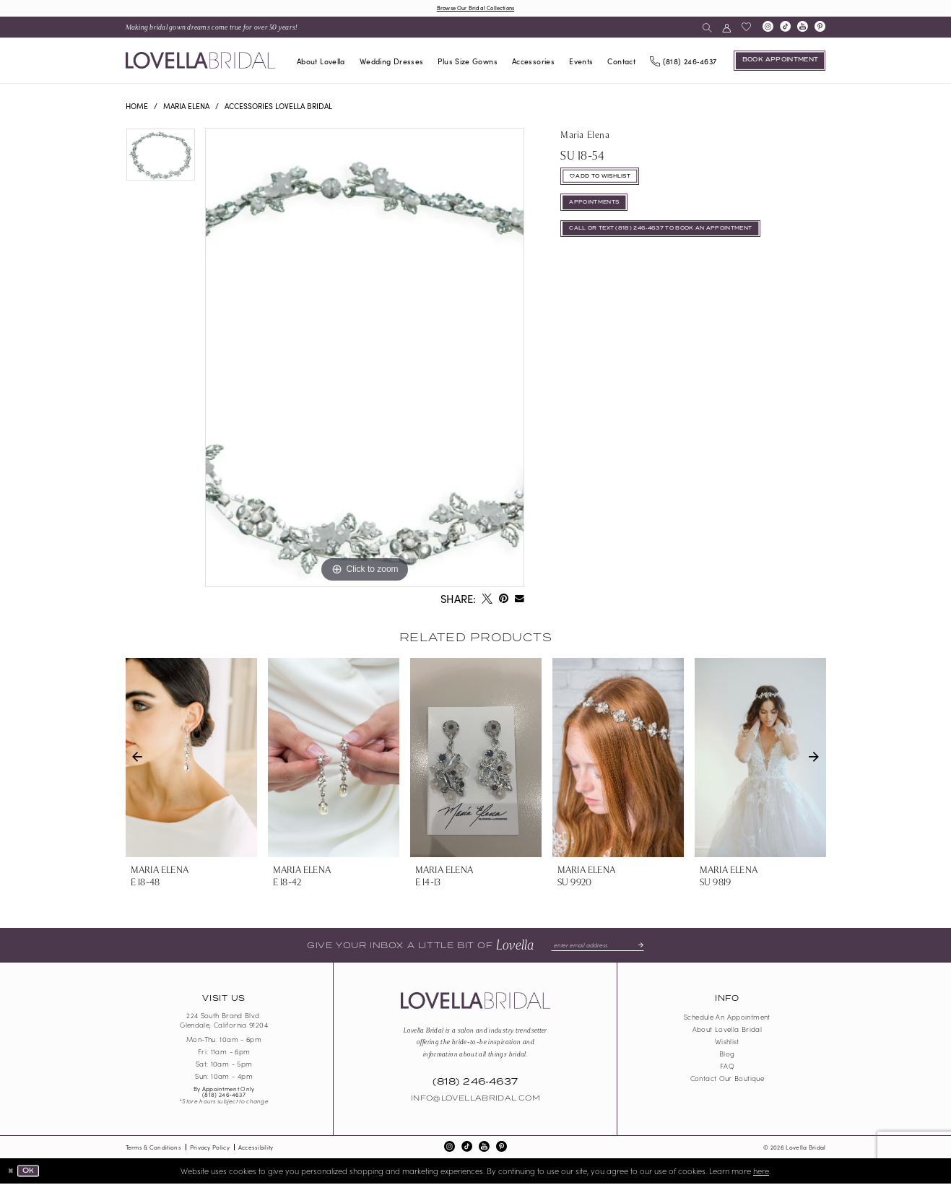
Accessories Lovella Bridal (278, 107)
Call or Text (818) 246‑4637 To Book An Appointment (676, 242)
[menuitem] (211, 28)
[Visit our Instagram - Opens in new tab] (767, 29)
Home (137, 107)
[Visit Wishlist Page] (747, 28)
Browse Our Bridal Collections (475, 8)
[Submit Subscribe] (644, 946)
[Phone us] (683, 62)
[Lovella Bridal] (201, 61)
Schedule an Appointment (727, 1018)
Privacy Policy (210, 1149)
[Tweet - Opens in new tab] (486, 601)
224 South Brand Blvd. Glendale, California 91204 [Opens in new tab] (224, 1021)
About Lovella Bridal (727, 1030)
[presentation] (191, 759)
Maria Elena (186, 107)
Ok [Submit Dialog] (32, 1172)
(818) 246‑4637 (224, 1096)
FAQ (727, 1067)
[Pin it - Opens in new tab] (503, 601)
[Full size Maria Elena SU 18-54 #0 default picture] (365, 359)
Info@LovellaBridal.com (475, 1100)
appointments (599, 211)
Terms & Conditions (153, 1149)
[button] (727, 28)
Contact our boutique (727, 1080)
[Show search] (706, 28)
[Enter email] (597, 946)
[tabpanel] (161, 161)
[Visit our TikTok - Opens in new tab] (785, 29)
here (761, 1172)
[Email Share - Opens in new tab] (519, 601)
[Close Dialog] (11, 1172)
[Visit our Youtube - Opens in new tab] (802, 29)
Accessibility (256, 1149)
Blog (726, 1055)
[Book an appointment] (779, 62)
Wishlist (727, 1043)
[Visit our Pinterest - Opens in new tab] (819, 29)
